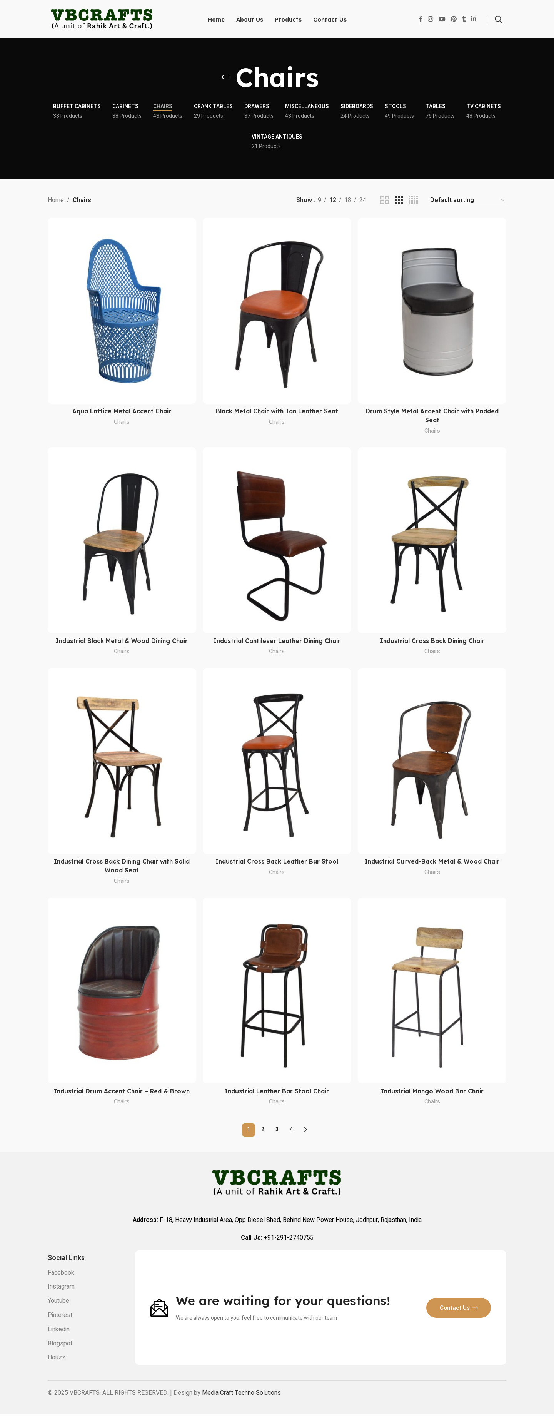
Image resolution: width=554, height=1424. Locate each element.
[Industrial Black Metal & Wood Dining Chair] (121, 543)
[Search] (498, 21)
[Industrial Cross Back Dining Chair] (432, 543)
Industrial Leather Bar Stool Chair (277, 1093)
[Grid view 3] (399, 204)
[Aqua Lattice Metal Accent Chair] (121, 314)
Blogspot (60, 1354)
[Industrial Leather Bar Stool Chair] (277, 993)
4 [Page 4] (291, 1140)
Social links (66, 1269)
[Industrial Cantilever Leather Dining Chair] (277, 543)
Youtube (58, 1311)
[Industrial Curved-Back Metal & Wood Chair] (432, 764)
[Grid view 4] (413, 204)
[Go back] (225, 81)
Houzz (56, 1368)
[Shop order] (467, 204)
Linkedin (59, 1339)
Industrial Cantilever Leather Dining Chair (277, 643)
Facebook (61, 1283)
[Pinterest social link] (453, 21)
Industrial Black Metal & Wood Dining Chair (121, 643)
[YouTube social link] (442, 21)
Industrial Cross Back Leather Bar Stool (277, 864)
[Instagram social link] (431, 21)
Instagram (61, 1297)
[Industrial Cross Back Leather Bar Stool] (277, 764)
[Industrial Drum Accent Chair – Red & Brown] (121, 993)
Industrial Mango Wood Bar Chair (432, 1093)
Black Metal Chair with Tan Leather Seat (277, 414)
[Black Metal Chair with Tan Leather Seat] (277, 314)
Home (56, 204)
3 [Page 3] (277, 1140)
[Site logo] (102, 20)
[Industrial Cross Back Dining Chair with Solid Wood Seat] (121, 764)
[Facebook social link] (421, 21)
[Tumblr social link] (464, 21)
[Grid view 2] (384, 204)
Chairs (121, 424)
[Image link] (159, 1317)
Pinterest (60, 1325)
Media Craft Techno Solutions (241, 1403)
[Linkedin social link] (474, 21)
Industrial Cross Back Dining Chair (432, 643)
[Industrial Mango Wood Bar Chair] (432, 993)
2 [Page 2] (262, 1140)
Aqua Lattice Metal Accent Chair (121, 414)
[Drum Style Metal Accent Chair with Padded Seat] (432, 314)
